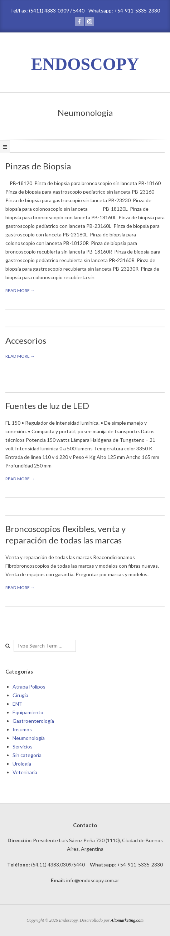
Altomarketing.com (127, 920)
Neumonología (29, 738)
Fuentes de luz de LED (47, 405)
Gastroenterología (33, 721)
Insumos (22, 729)
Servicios (23, 746)
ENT (18, 704)
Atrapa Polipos (29, 687)
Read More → (20, 290)
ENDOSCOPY (85, 64)
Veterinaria (25, 772)
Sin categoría (27, 755)
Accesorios (25, 340)
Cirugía (20, 695)
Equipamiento (28, 712)
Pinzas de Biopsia (38, 166)
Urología (22, 764)
